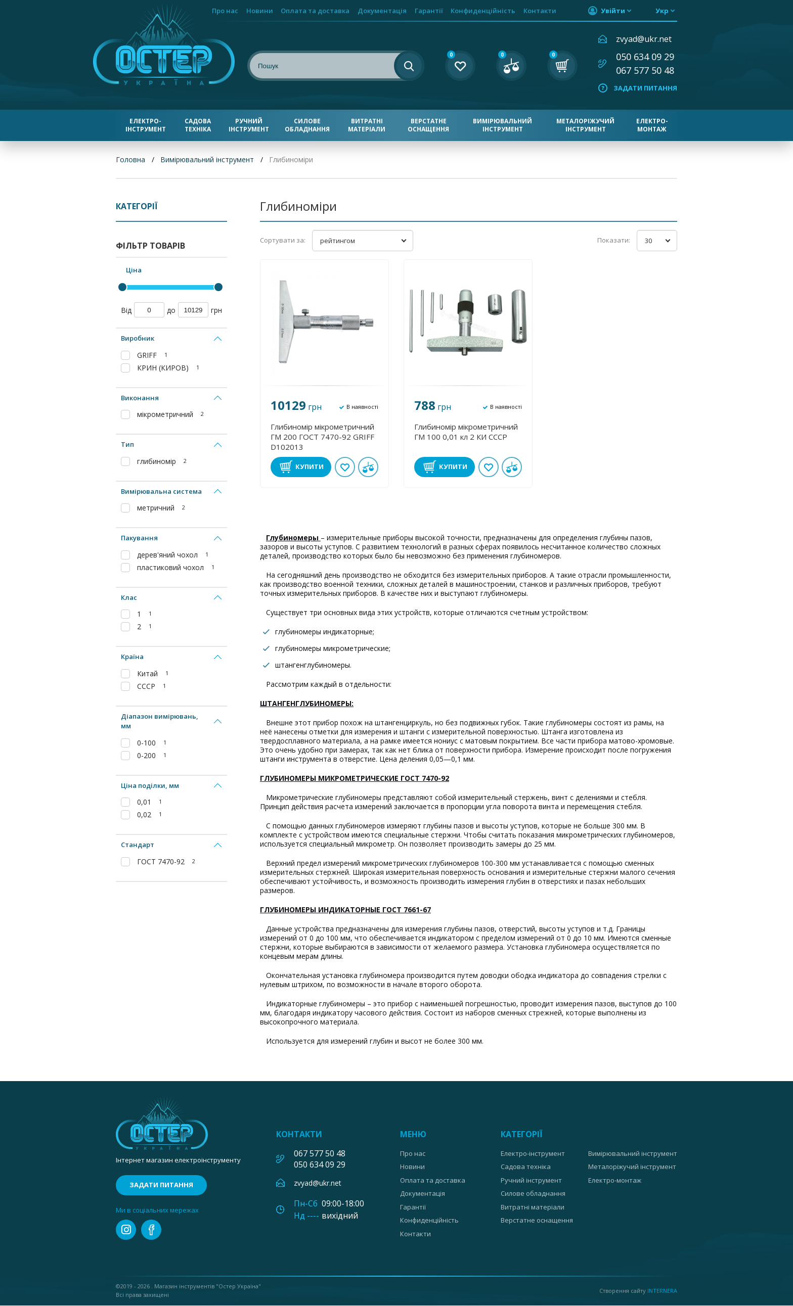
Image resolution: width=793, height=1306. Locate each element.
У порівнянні (368, 467)
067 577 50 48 (645, 70)
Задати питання (645, 87)
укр (662, 10)
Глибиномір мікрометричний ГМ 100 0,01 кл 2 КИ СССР (466, 432)
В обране (345, 467)
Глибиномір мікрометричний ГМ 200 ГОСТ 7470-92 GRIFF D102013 (322, 437)
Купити (309, 466)
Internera (662, 1290)
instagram (126, 1230)
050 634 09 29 (645, 57)
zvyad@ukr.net (644, 38)
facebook (151, 1230)
